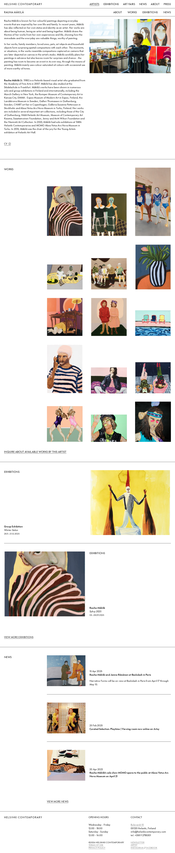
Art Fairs (129, 4)
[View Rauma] (109, 274)
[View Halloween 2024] (109, 214)
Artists (94, 4)
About (155, 4)
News (143, 4)
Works (132, 12)
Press (167, 4)
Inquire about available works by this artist (35, 451)
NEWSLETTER (137, 842)
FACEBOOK (151, 847)
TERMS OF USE (96, 844)
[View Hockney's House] (153, 323)
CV (7, 143)
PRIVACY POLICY (97, 847)
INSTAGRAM (137, 847)
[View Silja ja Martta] (65, 277)
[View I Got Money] (109, 380)
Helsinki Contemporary (23, 4)
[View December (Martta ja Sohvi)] (153, 377)
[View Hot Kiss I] (153, 422)
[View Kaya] (153, 267)
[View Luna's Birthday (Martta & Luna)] (109, 317)
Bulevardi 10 (137, 824)
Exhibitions (111, 4)
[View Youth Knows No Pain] (65, 424)
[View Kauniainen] (153, 201)
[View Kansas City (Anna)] (65, 317)
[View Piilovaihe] (65, 211)
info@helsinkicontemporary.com (148, 831)
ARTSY (134, 844)
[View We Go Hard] (109, 428)
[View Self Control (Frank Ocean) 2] (65, 368)
